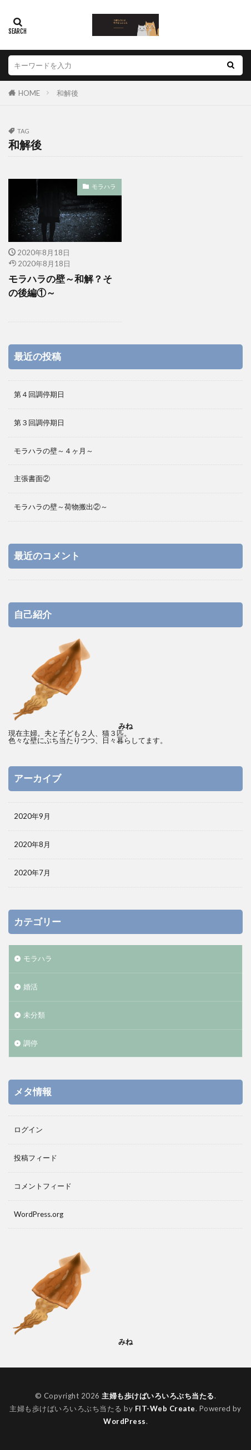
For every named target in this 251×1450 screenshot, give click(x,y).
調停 (30, 1043)
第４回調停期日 (39, 394)
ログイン (28, 1129)
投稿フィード (35, 1157)
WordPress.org (38, 1214)
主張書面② (32, 478)
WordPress (124, 1421)
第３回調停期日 (39, 422)
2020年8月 (32, 844)
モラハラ (104, 186)
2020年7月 (32, 872)
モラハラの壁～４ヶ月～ (53, 450)
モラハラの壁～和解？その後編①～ (60, 286)
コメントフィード (43, 1185)
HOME (29, 93)
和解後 (67, 93)
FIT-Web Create (165, 1408)
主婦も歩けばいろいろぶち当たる (158, 1395)
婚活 (30, 986)
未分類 (34, 1014)
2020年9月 (32, 816)
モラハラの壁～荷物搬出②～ (61, 506)
